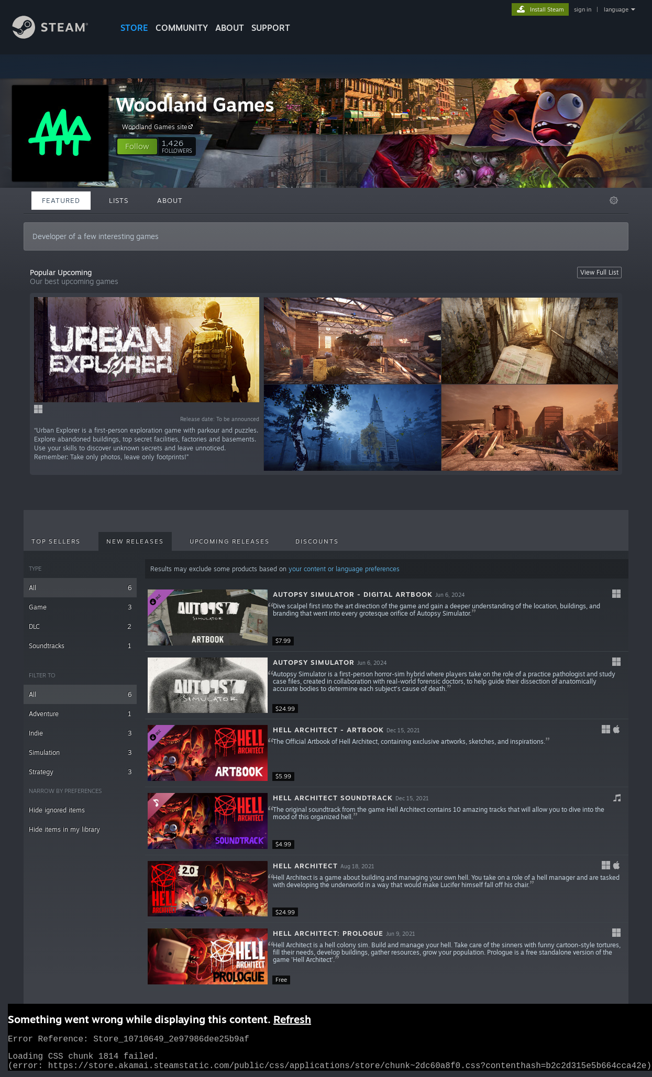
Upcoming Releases (230, 541)
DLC (80, 626)
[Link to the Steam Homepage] (58, 35)
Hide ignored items (57, 810)
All (80, 587)
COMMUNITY (182, 27)
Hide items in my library (64, 829)
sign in (582, 9)
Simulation (80, 752)
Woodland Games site (159, 126)
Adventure (80, 713)
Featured (61, 200)
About (229, 27)
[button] (137, 146)
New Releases (135, 541)
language (616, 9)
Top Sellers (56, 541)
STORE (134, 27)
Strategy (80, 771)
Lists (118, 200)
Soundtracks (80, 645)
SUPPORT (270, 27)
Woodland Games (195, 104)
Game (80, 607)
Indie (80, 733)
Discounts (317, 541)
